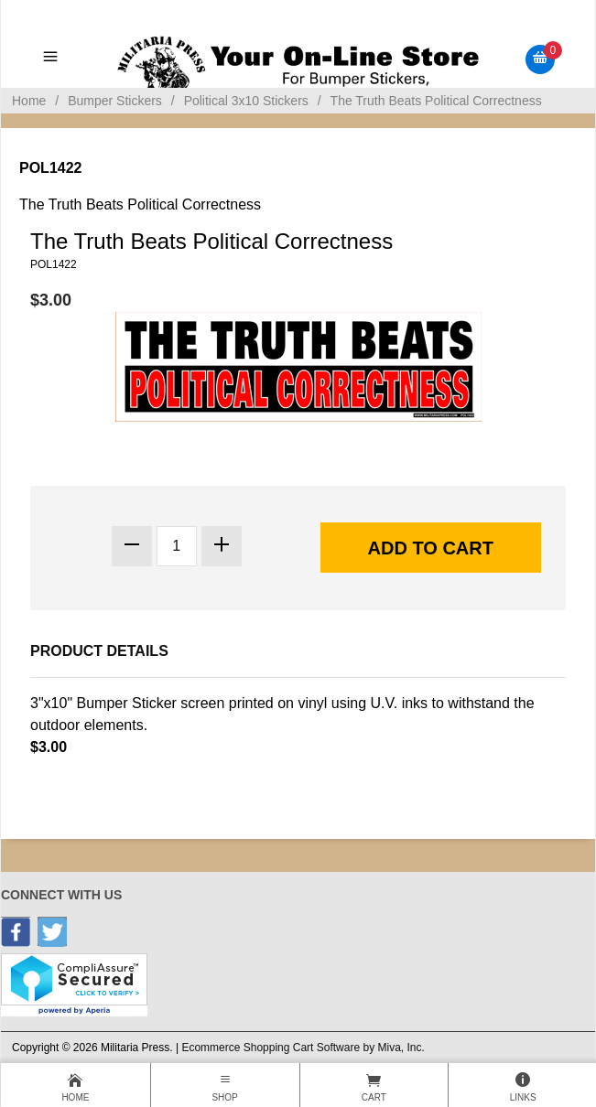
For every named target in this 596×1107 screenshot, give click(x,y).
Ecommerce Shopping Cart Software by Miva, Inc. (302, 1047)
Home (29, 100)
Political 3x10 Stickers (246, 100)
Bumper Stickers (115, 100)
